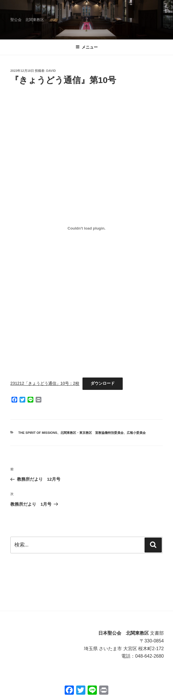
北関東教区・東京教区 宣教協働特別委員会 (92, 432)
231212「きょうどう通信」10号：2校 (44, 383)
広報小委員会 (136, 432)
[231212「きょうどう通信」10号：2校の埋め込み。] (86, 228)
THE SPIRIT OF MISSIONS (37, 432)
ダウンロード (103, 383)
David (51, 70)
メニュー (87, 47)
